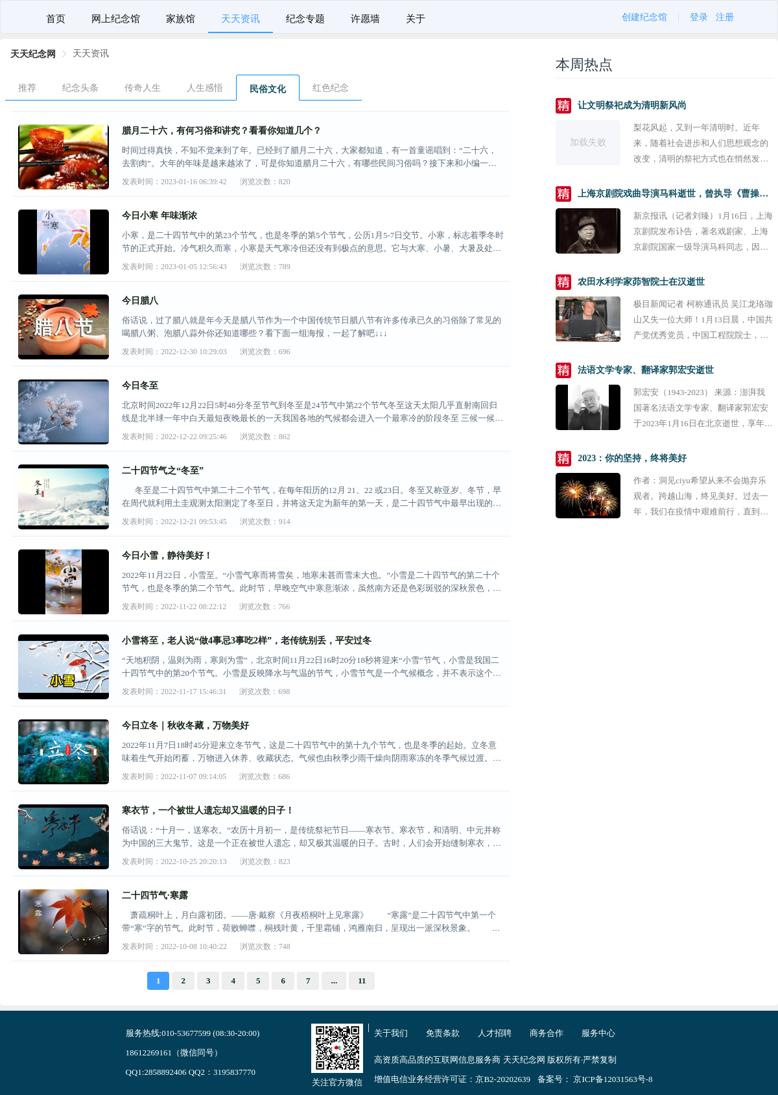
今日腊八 (140, 301)
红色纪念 (330, 88)
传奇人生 (142, 88)
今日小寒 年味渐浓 (159, 216)
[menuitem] (55, 17)
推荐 (27, 88)
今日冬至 (140, 386)
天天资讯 (240, 19)
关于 (415, 19)
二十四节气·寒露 (155, 895)
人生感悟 (205, 88)
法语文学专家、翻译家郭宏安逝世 (646, 370)
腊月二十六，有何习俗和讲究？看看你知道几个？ (222, 131)
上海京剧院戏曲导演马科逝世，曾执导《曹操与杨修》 (675, 194)
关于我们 (391, 1033)
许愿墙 (365, 19)
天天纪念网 (33, 54)
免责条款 (443, 1033)
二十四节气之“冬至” (163, 470)
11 (362, 980)
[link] (33, 54)
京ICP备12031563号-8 (612, 1079)
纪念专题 (305, 19)
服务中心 (598, 1033)
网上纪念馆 (115, 19)
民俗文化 (268, 89)
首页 (55, 19)
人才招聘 (495, 1033)
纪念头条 (80, 88)
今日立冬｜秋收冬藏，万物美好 (185, 725)
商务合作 (546, 1033)
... (334, 980)
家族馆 (180, 19)
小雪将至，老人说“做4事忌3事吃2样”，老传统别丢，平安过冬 (246, 640)
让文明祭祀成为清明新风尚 (632, 105)
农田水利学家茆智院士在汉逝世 (641, 282)
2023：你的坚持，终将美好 (632, 458)
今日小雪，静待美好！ (167, 555)
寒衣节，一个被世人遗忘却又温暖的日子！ (208, 810)
